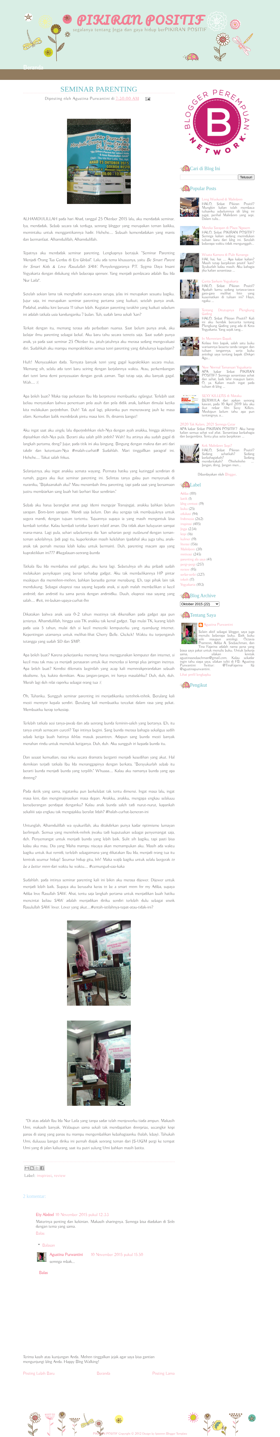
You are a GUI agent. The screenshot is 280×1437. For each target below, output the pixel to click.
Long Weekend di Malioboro (222, 199)
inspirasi (44, 1175)
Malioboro (188, 549)
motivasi (186, 554)
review (60, 1175)
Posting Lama (163, 1373)
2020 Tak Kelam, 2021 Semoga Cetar (207, 424)
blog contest (189, 503)
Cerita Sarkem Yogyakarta (220, 281)
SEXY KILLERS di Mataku (221, 396)
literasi (185, 544)
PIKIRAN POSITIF (140, 20)
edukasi (186, 513)
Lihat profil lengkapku (195, 674)
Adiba (185, 493)
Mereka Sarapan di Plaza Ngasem (226, 228)
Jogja (184, 529)
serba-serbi (188, 574)
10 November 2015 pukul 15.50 (117, 1255)
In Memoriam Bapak (216, 338)
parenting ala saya (193, 559)
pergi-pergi (188, 564)
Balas (40, 1233)
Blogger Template (176, 1434)
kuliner (185, 539)
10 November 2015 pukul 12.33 (82, 1215)
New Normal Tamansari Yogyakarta (227, 367)
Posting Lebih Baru (39, 1373)
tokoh (185, 579)
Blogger (230, 474)
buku (184, 508)
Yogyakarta (188, 584)
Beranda (33, 68)
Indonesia (187, 519)
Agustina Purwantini (66, 1255)
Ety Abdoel (45, 1215)
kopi (183, 534)
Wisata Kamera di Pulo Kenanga (225, 254)
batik (184, 498)
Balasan (48, 1245)
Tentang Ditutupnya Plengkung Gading (228, 312)
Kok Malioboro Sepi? (217, 445)
